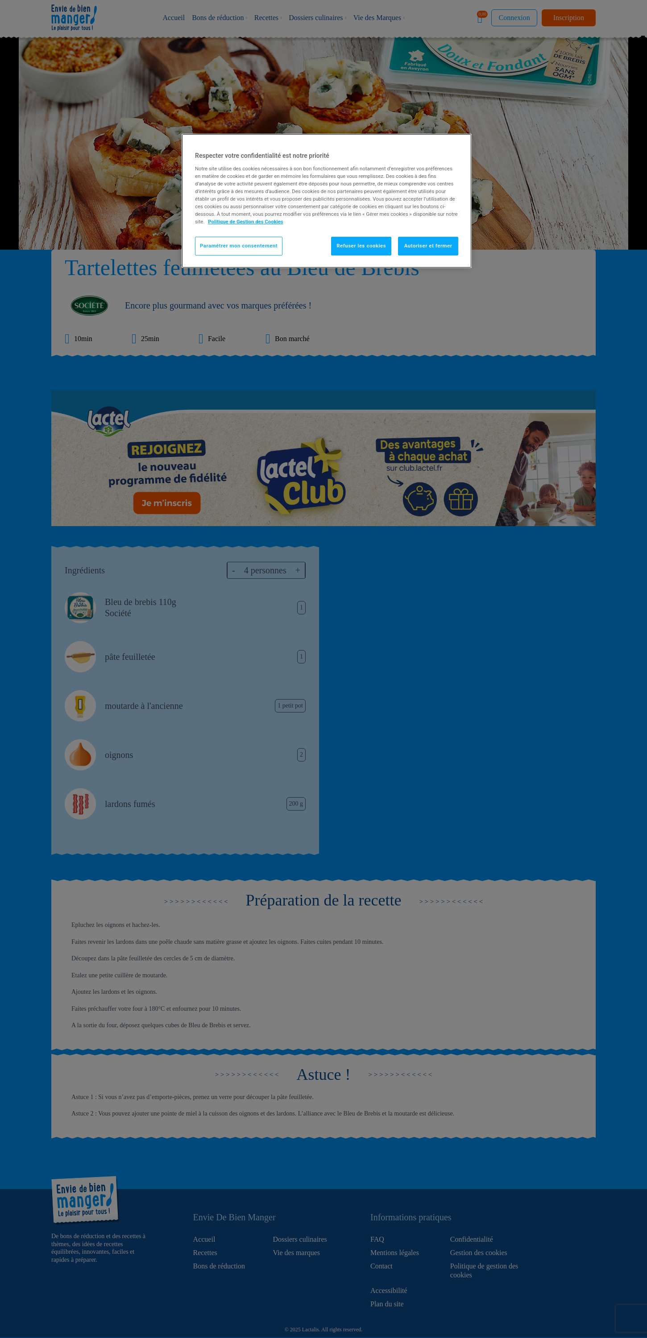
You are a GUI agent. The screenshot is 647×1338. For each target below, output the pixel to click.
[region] (327, 201)
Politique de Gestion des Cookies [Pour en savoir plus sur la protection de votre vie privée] (245, 221)
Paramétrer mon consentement (239, 246)
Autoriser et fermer (428, 246)
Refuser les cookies (361, 246)
